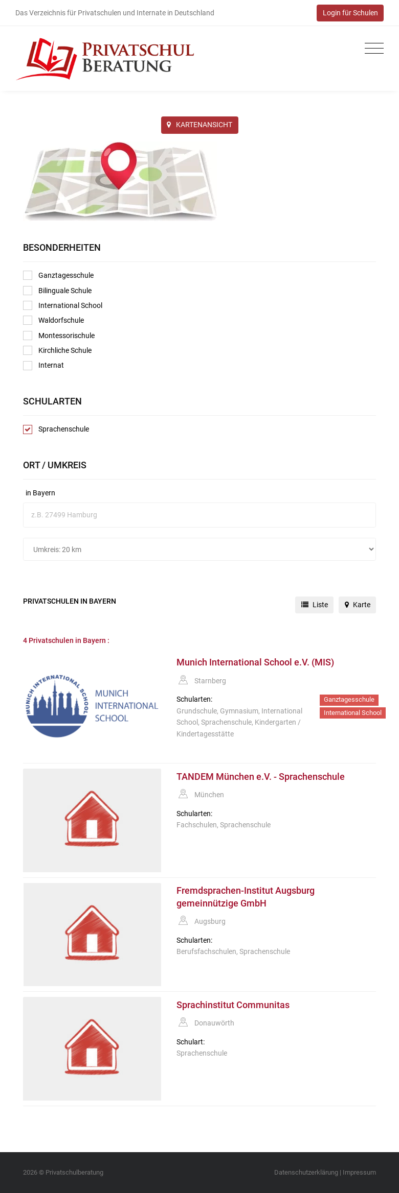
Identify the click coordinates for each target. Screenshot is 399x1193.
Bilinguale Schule (57, 290)
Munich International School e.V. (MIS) (255, 662)
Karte (357, 605)
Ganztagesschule (58, 275)
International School (62, 305)
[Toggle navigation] (372, 48)
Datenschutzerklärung (306, 1172)
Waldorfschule (53, 320)
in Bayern (40, 493)
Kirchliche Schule (57, 350)
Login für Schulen (350, 13)
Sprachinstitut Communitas (233, 1005)
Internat (43, 365)
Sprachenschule (56, 429)
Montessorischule (59, 335)
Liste (314, 605)
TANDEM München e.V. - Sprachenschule (260, 777)
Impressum (359, 1172)
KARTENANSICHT (199, 125)
